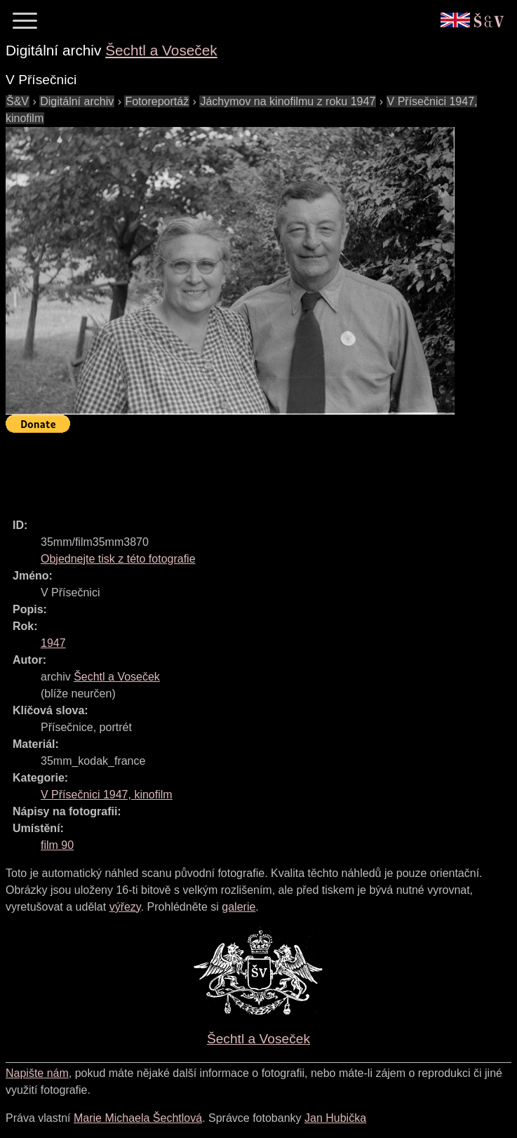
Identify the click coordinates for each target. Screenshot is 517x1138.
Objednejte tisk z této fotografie (118, 559)
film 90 (57, 845)
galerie (238, 907)
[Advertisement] (261, 469)
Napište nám (37, 1073)
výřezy (125, 907)
